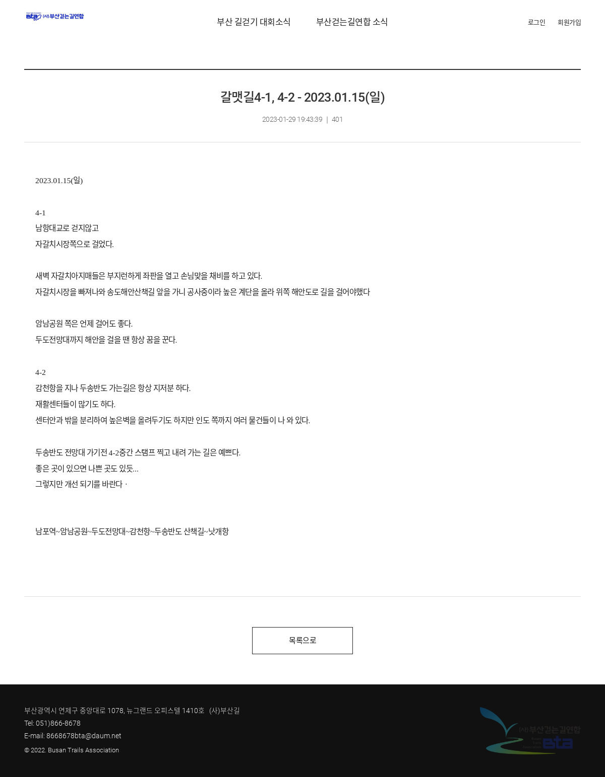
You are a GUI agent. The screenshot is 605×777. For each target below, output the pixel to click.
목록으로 (302, 640)
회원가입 (569, 22)
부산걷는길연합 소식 (352, 22)
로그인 (537, 22)
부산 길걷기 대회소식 (254, 22)
